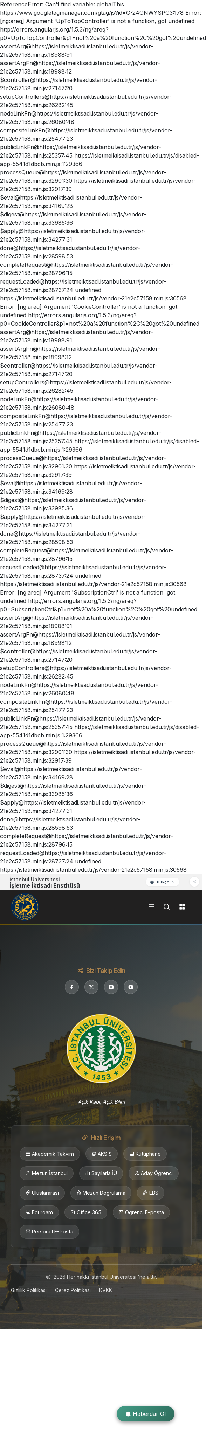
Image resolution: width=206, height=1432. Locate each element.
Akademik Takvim (50, 1154)
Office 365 (85, 1212)
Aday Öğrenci (154, 1173)
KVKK (105, 1290)
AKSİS (101, 1154)
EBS (150, 1193)
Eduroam (39, 1212)
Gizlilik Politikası (29, 1290)
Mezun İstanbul (47, 1173)
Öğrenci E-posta (141, 1212)
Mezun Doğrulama (100, 1193)
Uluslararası (42, 1193)
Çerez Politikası (73, 1290)
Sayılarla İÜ (101, 1173)
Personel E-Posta (49, 1232)
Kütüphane (145, 1154)
